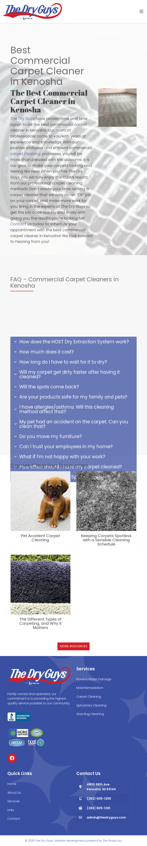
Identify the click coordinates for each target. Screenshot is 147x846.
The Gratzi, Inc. (112, 841)
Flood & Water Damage (93, 679)
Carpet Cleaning (88, 696)
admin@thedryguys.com (106, 817)
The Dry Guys (22, 118)
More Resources (73, 646)
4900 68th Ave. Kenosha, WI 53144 (101, 786)
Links (10, 810)
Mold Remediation (89, 688)
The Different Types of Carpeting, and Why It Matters (40, 623)
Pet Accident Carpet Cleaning (40, 538)
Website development (70, 841)
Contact (18, 224)
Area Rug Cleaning (90, 714)
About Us (14, 792)
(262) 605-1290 (99, 798)
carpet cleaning (25, 153)
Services (13, 801)
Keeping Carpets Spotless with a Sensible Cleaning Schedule (106, 540)
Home (11, 784)
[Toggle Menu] (141, 11)
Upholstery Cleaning (91, 705)
